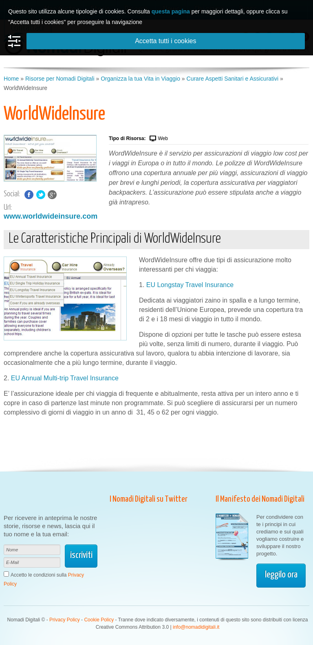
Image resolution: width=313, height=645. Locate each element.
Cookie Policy (99, 620)
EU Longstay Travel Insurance (190, 284)
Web (163, 138)
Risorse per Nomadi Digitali (60, 78)
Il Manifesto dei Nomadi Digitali (260, 499)
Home (11, 78)
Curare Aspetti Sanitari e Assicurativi (233, 78)
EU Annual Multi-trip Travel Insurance (65, 378)
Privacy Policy (64, 620)
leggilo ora (281, 574)
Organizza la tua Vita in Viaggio (140, 78)
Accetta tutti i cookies (165, 40)
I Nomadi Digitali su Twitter (148, 499)
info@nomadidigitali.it (196, 627)
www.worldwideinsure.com (50, 216)
